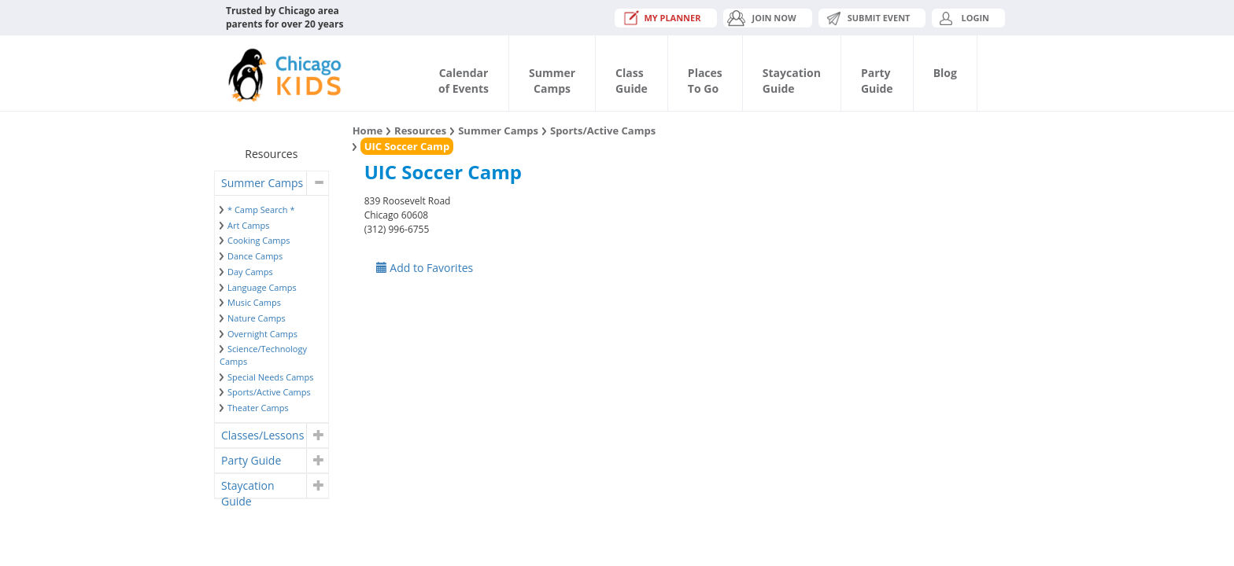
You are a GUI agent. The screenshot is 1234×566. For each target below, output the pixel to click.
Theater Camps (258, 407)
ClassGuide (631, 80)
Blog (945, 72)
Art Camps (248, 225)
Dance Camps (255, 256)
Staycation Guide (247, 488)
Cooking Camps (258, 240)
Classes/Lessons (262, 435)
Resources (420, 130)
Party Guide (251, 460)
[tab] (271, 183)
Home (367, 130)
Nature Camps (256, 318)
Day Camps (250, 271)
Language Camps (262, 287)
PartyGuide (877, 80)
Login (975, 18)
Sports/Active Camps (269, 392)
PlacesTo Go (705, 80)
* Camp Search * (260, 209)
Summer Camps (262, 182)
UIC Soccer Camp (406, 146)
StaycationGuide (792, 80)
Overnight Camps (262, 334)
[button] (316, 183)
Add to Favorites (425, 267)
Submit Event (879, 18)
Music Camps (254, 302)
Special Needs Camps (270, 377)
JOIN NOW (774, 18)
